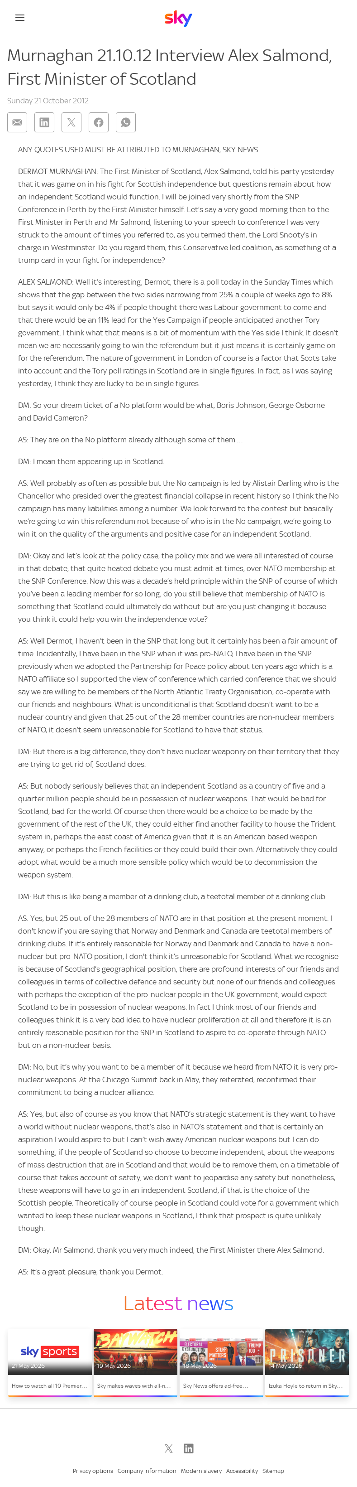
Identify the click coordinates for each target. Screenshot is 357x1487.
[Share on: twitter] (71, 122)
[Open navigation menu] (19, 17)
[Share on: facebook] (99, 122)
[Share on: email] (17, 122)
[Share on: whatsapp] (126, 122)
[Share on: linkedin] (44, 122)
